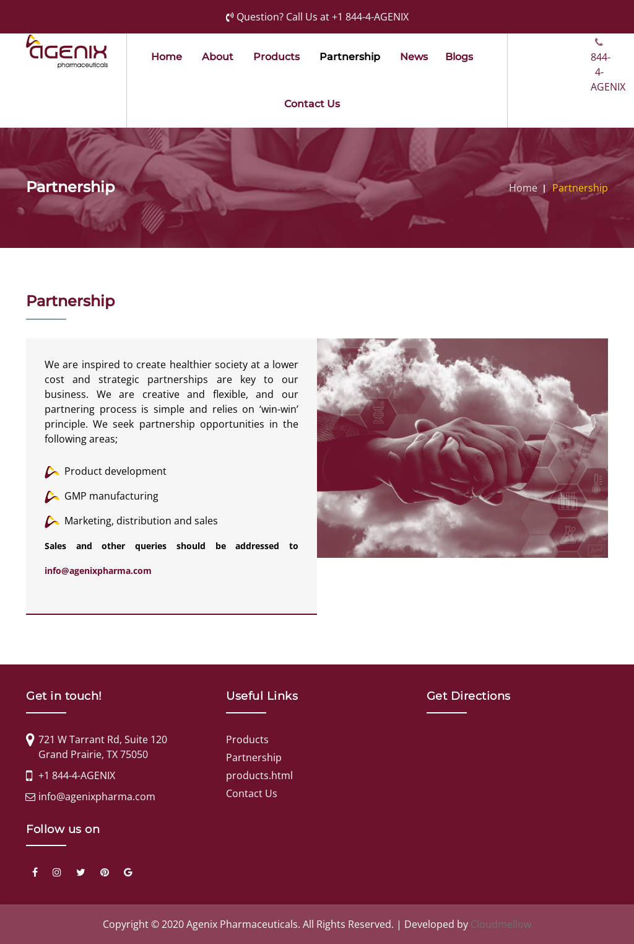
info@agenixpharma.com (98, 570)
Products (247, 739)
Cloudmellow (501, 924)
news (414, 57)
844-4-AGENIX (599, 42)
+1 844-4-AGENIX (370, 17)
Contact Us (312, 104)
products (276, 57)
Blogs (459, 57)
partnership (349, 57)
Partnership (580, 188)
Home (166, 57)
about (217, 57)
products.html (259, 775)
